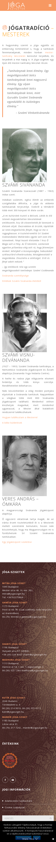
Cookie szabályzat (15, 807)
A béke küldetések (12, 422)
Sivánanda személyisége (15, 275)
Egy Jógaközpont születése (17, 542)
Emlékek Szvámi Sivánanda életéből (21, 281)
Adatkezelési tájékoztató (18, 800)
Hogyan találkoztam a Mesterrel (20, 417)
